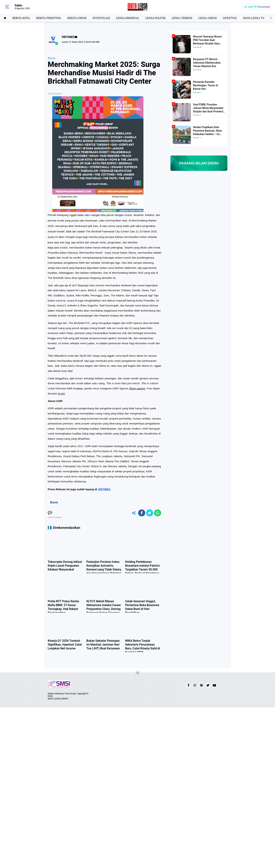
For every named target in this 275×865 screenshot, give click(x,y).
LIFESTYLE (235, 18)
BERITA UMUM (78, 18)
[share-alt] (132, 513)
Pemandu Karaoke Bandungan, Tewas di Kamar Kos (205, 85)
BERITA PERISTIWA (50, 18)
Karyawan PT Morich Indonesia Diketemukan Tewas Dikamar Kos (206, 62)
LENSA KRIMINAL (130, 18)
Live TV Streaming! (259, 6)
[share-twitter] (149, 513)
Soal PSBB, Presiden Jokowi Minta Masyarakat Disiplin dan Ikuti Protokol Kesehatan (207, 108)
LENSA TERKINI (186, 18)
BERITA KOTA (22, 18)
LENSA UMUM (212, 18)
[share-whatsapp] (157, 513)
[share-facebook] (141, 513)
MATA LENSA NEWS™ (58, 699)
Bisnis (52, 58)
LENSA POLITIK (159, 18)
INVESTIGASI (103, 18)
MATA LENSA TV (259, 18)
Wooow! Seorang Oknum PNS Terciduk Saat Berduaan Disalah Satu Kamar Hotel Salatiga (207, 40)
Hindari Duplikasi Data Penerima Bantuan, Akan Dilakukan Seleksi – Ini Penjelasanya (207, 131)
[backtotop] (137, 674)
